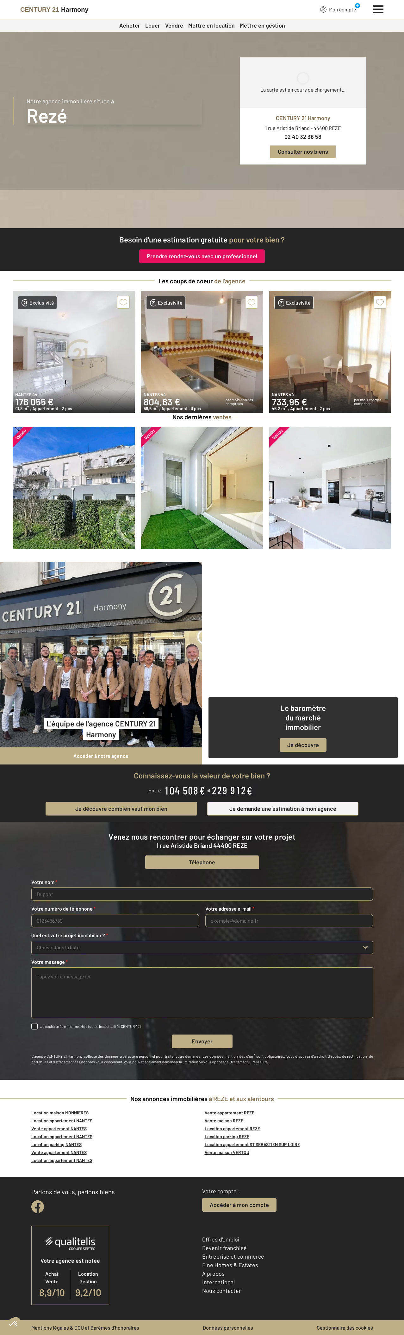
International (218, 1282)
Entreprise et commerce (233, 1256)
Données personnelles (228, 1328)
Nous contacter (221, 1290)
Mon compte (338, 9)
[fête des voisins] (202, 209)
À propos (213, 1273)
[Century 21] (54, 9)
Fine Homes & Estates (230, 1264)
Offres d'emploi (220, 1239)
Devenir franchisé (224, 1247)
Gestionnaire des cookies (345, 1328)
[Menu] (378, 8)
